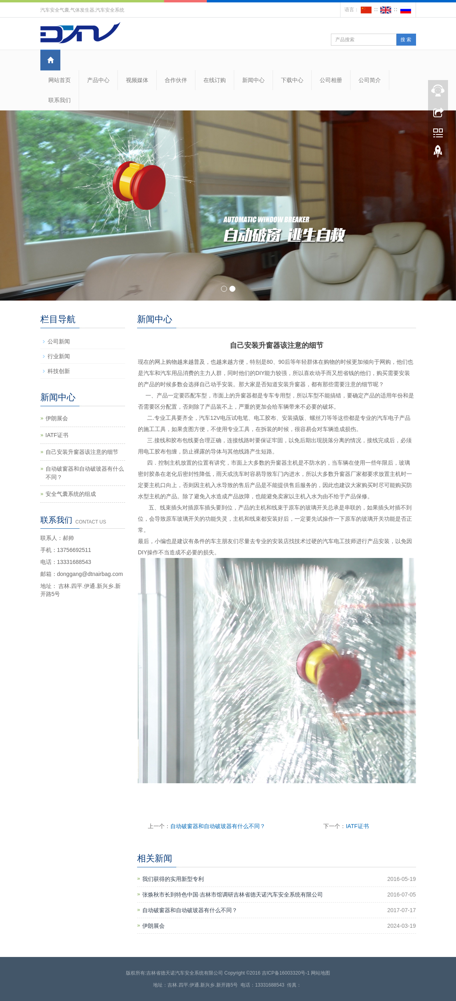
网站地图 (320, 973)
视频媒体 (137, 80)
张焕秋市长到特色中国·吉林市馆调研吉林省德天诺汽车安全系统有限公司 (232, 894)
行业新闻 (59, 356)
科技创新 (59, 371)
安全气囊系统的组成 (71, 494)
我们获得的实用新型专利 (173, 879)
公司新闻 (59, 341)
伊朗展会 (153, 926)
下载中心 (292, 80)
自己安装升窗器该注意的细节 (82, 452)
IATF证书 (357, 826)
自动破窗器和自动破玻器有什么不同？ (217, 826)
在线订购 (214, 80)
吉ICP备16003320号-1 (286, 973)
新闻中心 (253, 80)
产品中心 (98, 80)
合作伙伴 (176, 80)
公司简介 (369, 80)
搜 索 (405, 39)
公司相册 (331, 80)
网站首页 (59, 80)
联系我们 (59, 100)
